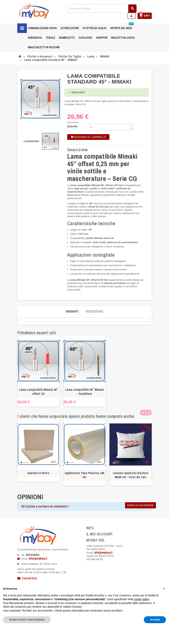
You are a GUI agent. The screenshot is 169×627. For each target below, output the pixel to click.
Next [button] (149, 412)
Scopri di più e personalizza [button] (27, 619)
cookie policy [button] (141, 599)
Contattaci (27, 578)
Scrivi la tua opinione (140, 505)
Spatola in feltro (38, 473)
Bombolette (67, 37)
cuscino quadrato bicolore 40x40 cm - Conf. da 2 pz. (130, 475)
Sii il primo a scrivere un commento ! (45, 506)
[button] (164, 588)
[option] (38, 371)
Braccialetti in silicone (44, 47)
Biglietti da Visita (123, 37)
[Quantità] (109, 127)
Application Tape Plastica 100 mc (84, 475)
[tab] (72, 311)
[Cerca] (101, 8)
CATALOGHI (85, 37)
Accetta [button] (155, 619)
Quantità (72, 126)
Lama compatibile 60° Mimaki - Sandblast (84, 391)
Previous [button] (143, 412)
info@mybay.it (38, 558)
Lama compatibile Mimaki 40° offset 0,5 (38, 391)
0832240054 (32, 555)
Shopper (101, 37)
